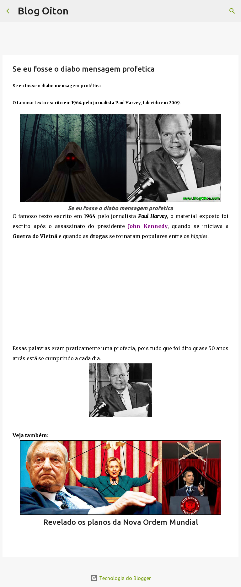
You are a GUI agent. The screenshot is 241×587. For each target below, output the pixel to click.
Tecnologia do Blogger (120, 578)
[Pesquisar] (232, 11)
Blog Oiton (43, 10)
